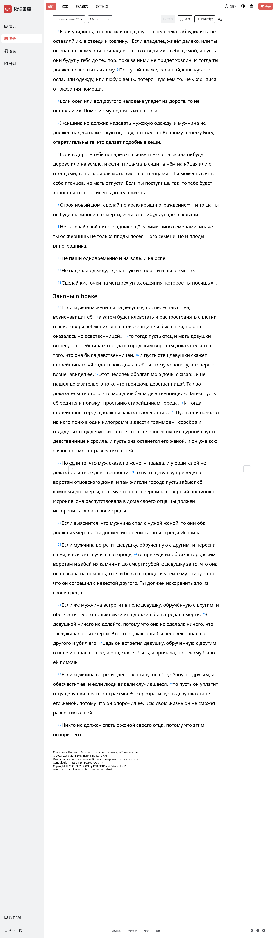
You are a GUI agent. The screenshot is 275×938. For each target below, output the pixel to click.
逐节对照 (102, 6)
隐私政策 (137, 930)
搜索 (65, 6)
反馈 (168, 930)
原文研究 (82, 6)
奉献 (265, 6)
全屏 (193, 19)
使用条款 (153, 930)
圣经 (51, 6)
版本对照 (213, 19)
